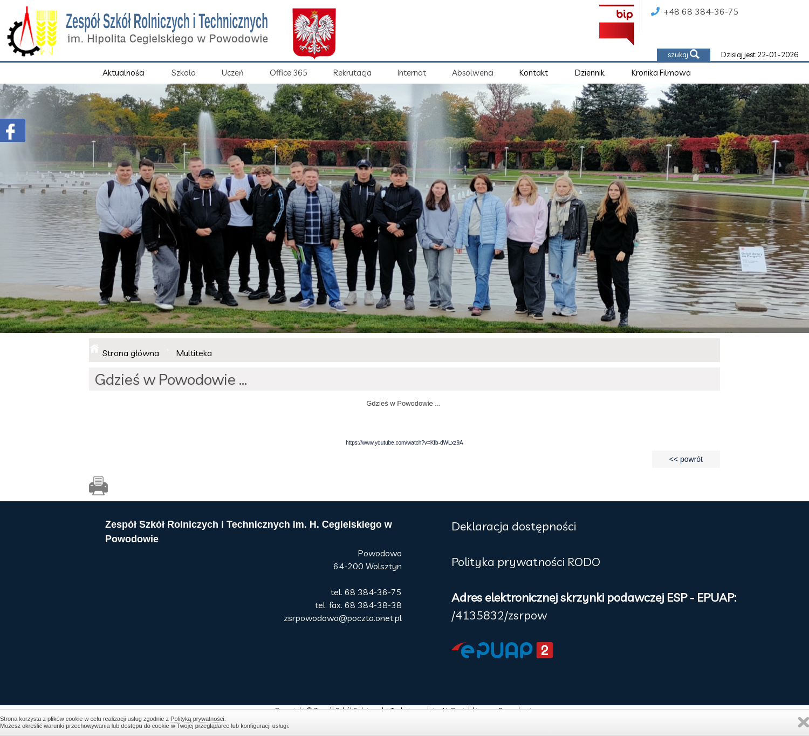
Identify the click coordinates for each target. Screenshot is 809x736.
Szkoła (184, 72)
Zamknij (803, 722)
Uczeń (233, 72)
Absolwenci (472, 72)
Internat (411, 72)
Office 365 (288, 72)
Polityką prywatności (197, 718)
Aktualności (123, 72)
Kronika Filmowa (661, 72)
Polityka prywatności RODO (525, 561)
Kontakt (533, 72)
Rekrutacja (352, 72)
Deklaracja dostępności (513, 526)
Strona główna (130, 352)
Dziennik (590, 72)
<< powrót (686, 459)
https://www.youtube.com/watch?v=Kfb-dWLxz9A (404, 443)
